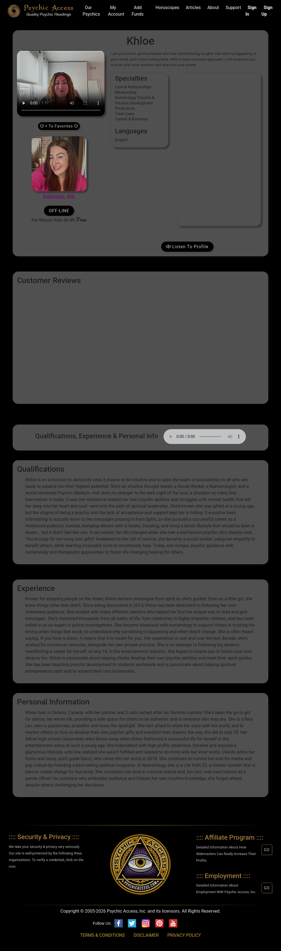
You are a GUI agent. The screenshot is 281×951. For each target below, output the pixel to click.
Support (232, 7)
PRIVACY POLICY (184, 935)
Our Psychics (91, 11)
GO (267, 850)
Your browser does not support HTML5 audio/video (61, 83)
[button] (46, 882)
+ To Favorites (59, 126)
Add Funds (138, 11)
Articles (192, 7)
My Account (116, 11)
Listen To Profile (187, 246)
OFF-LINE (59, 210)
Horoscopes (166, 7)
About (212, 7)
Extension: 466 (59, 196)
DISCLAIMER (146, 935)
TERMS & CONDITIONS (102, 935)
